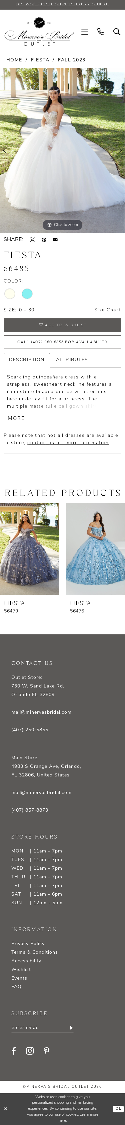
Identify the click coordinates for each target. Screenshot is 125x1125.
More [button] (16, 418)
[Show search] (117, 31)
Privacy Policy (28, 943)
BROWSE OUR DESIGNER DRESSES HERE (62, 4)
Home (14, 60)
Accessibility (26, 961)
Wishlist (21, 969)
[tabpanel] (62, 150)
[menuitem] (85, 31)
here (62, 1121)
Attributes (72, 360)
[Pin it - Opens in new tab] (44, 239)
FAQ (16, 987)
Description (27, 360)
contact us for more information (68, 443)
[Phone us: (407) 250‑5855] (101, 31)
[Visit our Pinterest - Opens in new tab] (46, 1051)
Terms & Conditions (34, 952)
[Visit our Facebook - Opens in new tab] (13, 1051)
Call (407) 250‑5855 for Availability (62, 342)
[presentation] (29, 549)
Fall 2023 (72, 60)
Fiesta (40, 60)
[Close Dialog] (5, 1109)
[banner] (39, 31)
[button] (85, 31)
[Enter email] (42, 1027)
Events (19, 978)
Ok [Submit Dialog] (118, 1109)
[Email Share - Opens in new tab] (55, 239)
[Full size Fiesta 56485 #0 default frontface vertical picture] (62, 150)
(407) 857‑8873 (29, 810)
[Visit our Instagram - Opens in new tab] (30, 1050)
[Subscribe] (71, 1027)
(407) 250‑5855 (29, 730)
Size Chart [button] (107, 310)
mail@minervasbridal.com (41, 712)
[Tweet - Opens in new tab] (32, 239)
